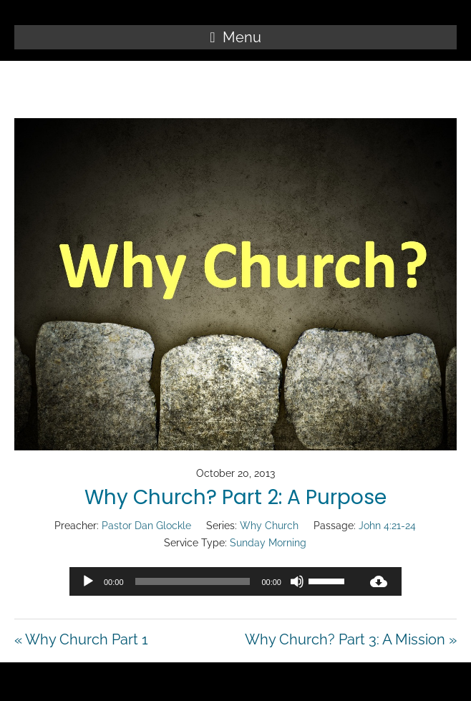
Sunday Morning (268, 542)
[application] (212, 581)
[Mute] (297, 581)
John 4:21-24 (387, 525)
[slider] (193, 581)
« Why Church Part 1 (81, 639)
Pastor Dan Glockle (146, 525)
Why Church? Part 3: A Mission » (351, 639)
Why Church (269, 525)
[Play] (88, 581)
